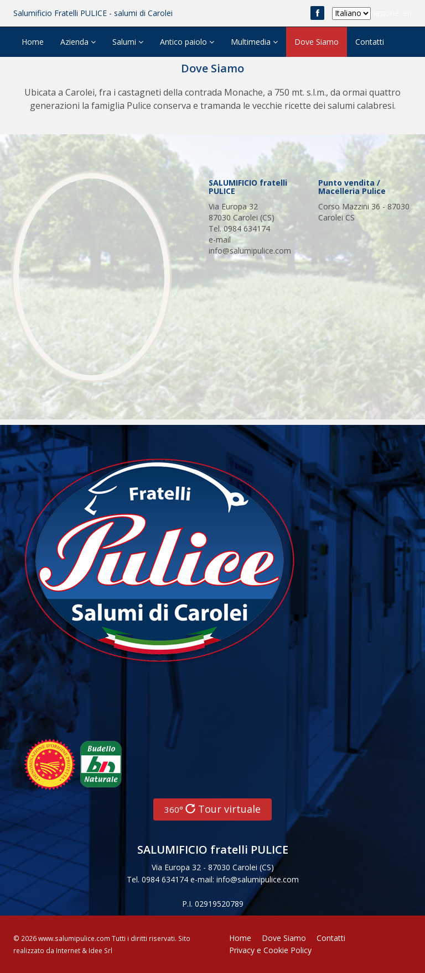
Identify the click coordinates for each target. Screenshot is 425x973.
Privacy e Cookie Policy (270, 950)
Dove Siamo (316, 41)
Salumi (127, 41)
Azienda (78, 41)
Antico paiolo (187, 41)
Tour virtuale (212, 809)
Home (33, 41)
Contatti (369, 41)
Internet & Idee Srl (84, 950)
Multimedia (254, 41)
